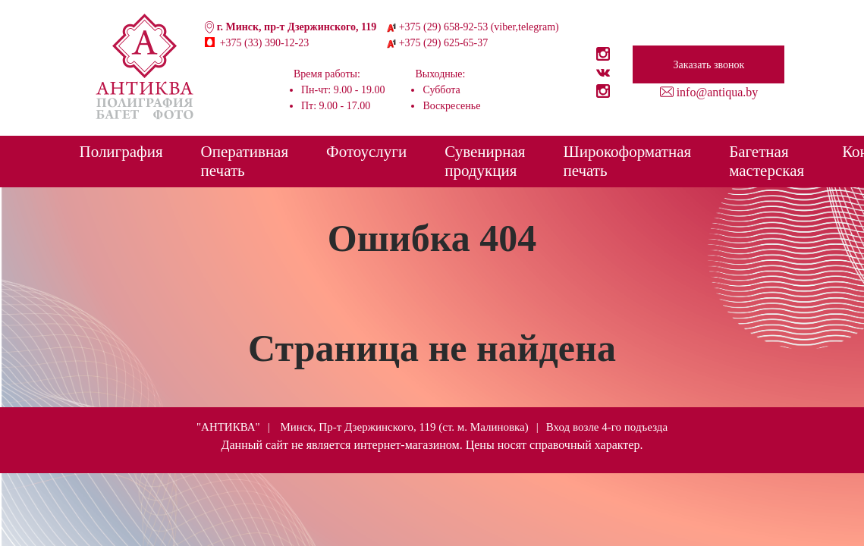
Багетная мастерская (766, 161)
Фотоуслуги (366, 152)
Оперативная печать (245, 161)
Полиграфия (121, 152)
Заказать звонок (709, 65)
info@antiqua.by (718, 92)
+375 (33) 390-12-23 (264, 43)
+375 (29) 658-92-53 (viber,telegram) (479, 27)
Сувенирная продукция (485, 161)
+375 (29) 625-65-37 (444, 43)
